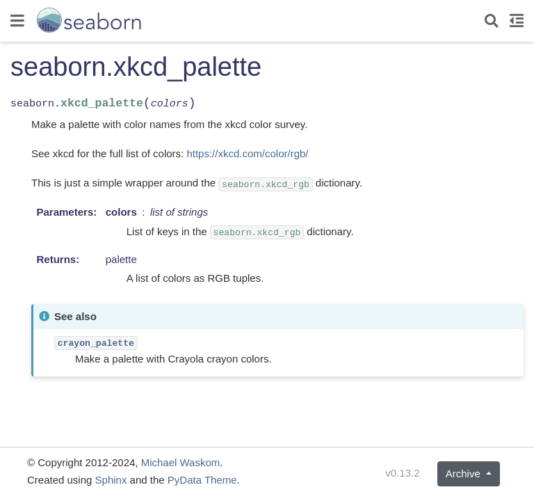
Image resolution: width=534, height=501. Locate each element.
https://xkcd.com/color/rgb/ (247, 153)
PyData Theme (202, 480)
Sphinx (111, 480)
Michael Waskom (180, 462)
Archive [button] (464, 473)
